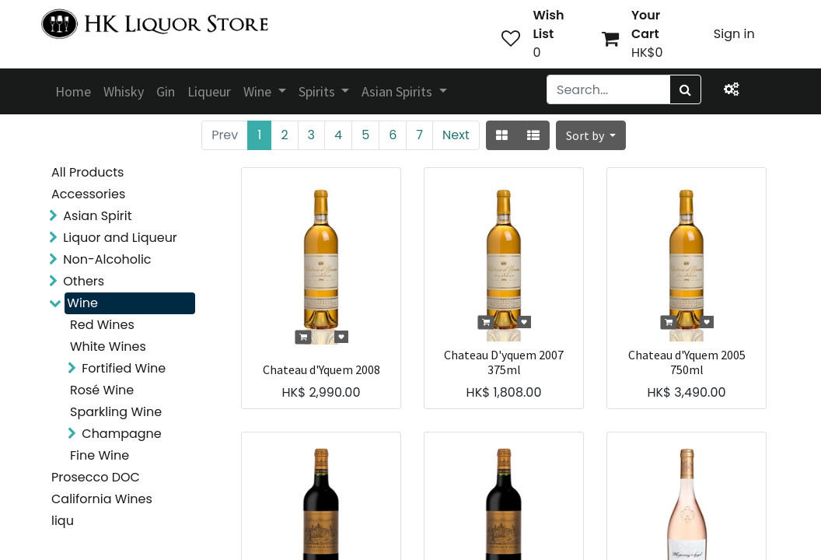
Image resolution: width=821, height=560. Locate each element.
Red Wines (102, 325)
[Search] (685, 89)
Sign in (734, 34)
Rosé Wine (102, 390)
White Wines (108, 346)
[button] (591, 135)
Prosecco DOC (95, 477)
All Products (87, 172)
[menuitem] (73, 91)
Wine (82, 303)
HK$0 (647, 52)
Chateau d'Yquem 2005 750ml (687, 362)
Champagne (122, 434)
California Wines (101, 499)
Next (456, 135)
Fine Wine (99, 455)
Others (83, 281)
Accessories (88, 194)
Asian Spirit (97, 216)
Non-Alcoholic (107, 259)
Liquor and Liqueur (120, 238)
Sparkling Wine (116, 412)
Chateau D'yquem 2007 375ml (504, 362)
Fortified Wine (124, 368)
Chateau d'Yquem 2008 (321, 369)
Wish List (548, 24)
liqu (62, 521)
